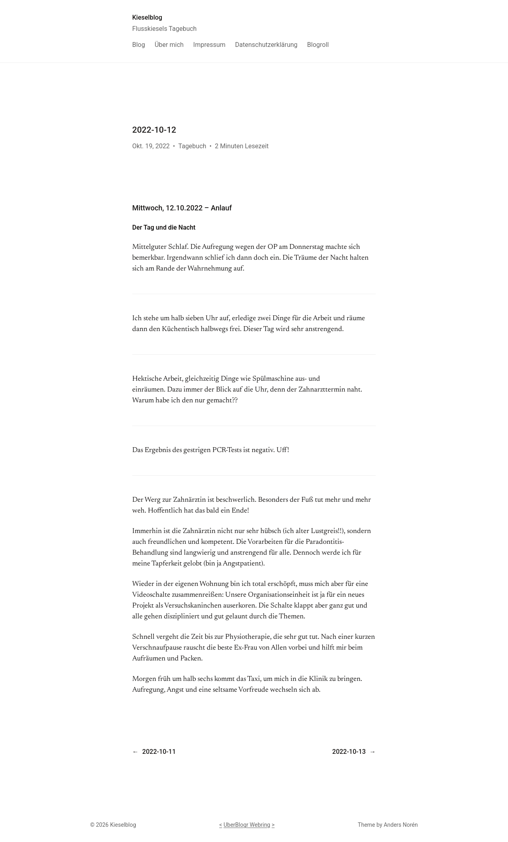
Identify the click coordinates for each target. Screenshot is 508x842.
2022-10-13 (349, 751)
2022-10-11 (159, 751)
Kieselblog (147, 17)
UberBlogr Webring (247, 825)
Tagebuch (192, 146)
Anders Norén (401, 825)
